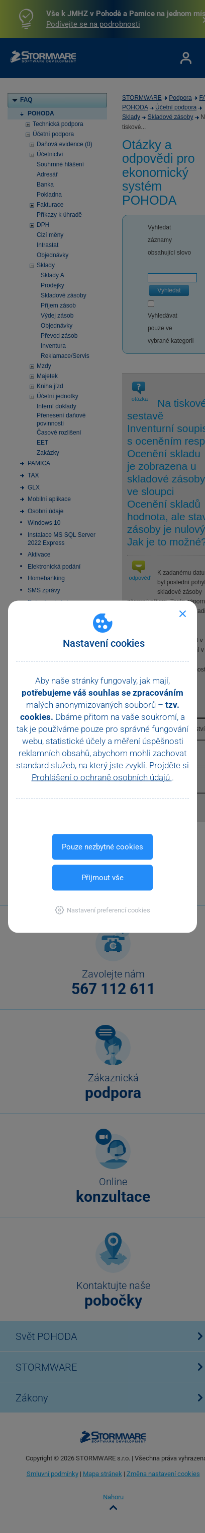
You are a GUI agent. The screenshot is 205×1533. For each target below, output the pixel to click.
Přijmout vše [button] (102, 877)
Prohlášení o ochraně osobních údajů (102, 777)
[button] (102, 909)
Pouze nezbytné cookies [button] (102, 846)
